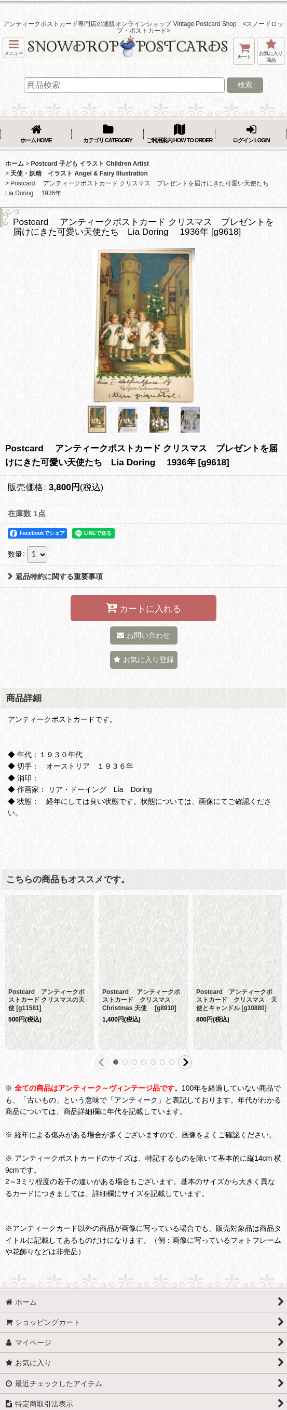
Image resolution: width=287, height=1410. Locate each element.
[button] (13, 47)
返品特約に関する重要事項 (55, 576)
